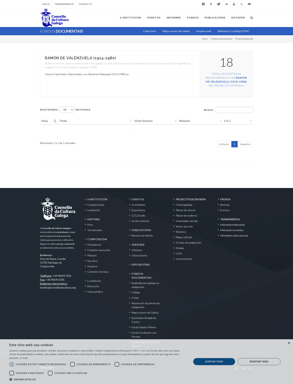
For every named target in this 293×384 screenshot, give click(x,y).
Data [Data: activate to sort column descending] (44, 120)
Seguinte (245, 144)
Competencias (95, 204)
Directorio (93, 286)
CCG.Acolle (138, 215)
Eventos (225, 210)
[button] (97, 379)
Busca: (228, 110)
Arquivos (92, 266)
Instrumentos (184, 258)
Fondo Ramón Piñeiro (144, 327)
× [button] (288, 343)
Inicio (46, 4)
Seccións (92, 260)
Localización (94, 280)
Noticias (225, 204)
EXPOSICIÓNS (140, 264)
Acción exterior (140, 220)
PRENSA (225, 199)
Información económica (231, 230)
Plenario (92, 255)
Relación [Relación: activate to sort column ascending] (184, 120)
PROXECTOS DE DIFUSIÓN (191, 199)
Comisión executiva (98, 250)
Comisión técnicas (98, 271)
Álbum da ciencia (185, 210)
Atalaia (180, 248)
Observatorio (139, 255)
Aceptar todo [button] (214, 361)
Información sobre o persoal (234, 235)
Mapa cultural (184, 237)
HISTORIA (93, 219)
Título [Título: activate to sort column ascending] (63, 120)
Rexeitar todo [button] (259, 361)
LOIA (179, 253)
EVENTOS (138, 199)
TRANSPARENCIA (230, 219)
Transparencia (64, 4)
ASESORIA (138, 244)
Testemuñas (94, 230)
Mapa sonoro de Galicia (145, 312)
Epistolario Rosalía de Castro (144, 319)
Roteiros (181, 231)
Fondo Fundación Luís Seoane (144, 334)
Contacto (85, 4)
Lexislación (93, 210)
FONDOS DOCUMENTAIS (141, 275)
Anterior (224, 144)
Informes (137, 250)
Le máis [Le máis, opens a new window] (23, 358)
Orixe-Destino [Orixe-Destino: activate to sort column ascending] (143, 120)
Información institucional (232, 224)
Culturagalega (184, 204)
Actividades (138, 204)
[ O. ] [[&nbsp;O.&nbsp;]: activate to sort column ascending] (227, 120)
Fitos (90, 224)
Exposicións (138, 210)
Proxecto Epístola (244, 38)
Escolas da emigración (188, 242)
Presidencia (94, 244)
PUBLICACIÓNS (141, 230)
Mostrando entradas (65, 109)
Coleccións (149, 31)
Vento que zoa (184, 226)
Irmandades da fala (187, 220)
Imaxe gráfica (95, 291)
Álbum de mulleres (186, 215)
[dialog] (146, 361)
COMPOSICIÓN (97, 239)
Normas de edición (142, 235)
